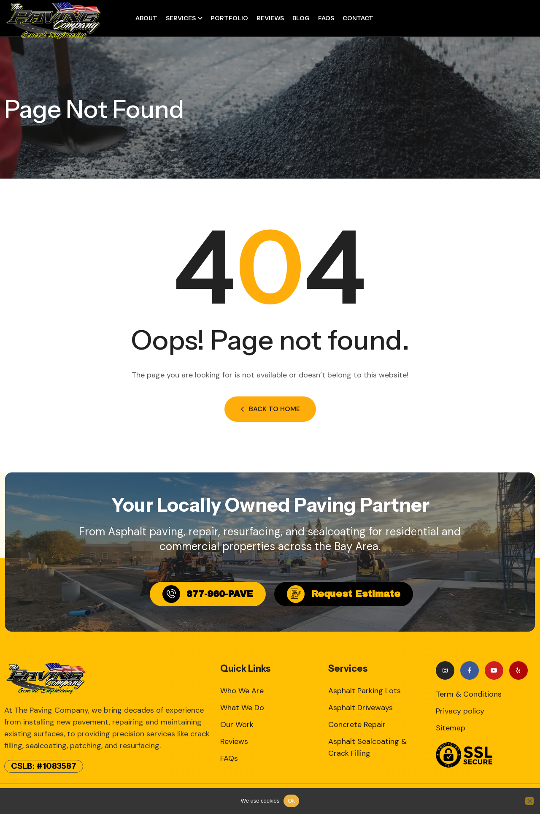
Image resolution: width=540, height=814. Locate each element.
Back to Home (270, 408)
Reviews (270, 18)
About (146, 18)
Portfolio (229, 18)
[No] (529, 801)
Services (181, 18)
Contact (358, 18)
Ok (291, 801)
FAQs (326, 18)
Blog (301, 18)
